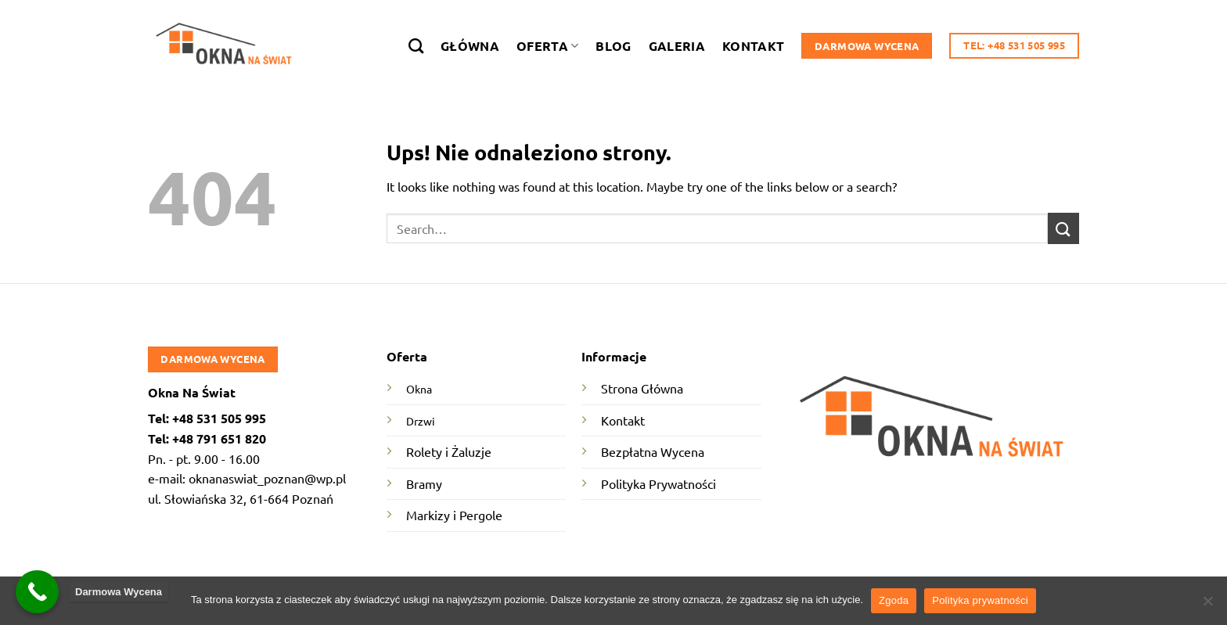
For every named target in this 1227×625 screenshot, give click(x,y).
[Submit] (1063, 228)
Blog (613, 46)
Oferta (547, 46)
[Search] (415, 46)
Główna (470, 46)
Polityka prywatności (980, 600)
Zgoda (894, 600)
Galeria (677, 46)
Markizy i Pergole (454, 515)
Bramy (424, 483)
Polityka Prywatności (658, 483)
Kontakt (753, 46)
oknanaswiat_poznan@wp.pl (267, 478)
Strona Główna (642, 388)
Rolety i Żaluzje (448, 451)
